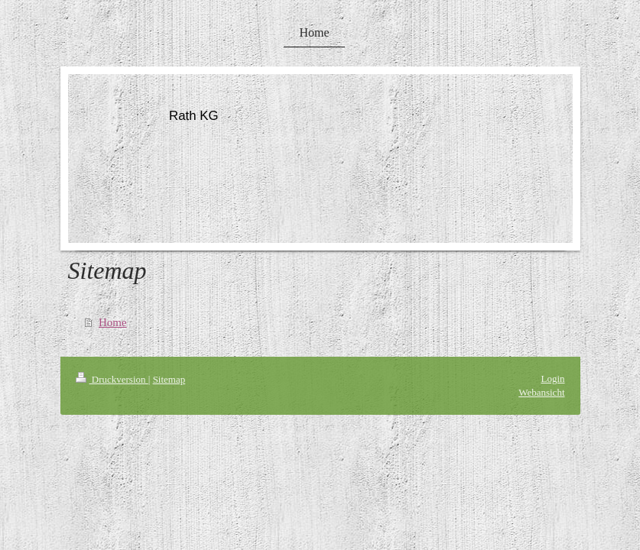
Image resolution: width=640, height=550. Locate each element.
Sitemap (169, 379)
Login (552, 378)
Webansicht (541, 392)
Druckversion (112, 379)
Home (113, 322)
